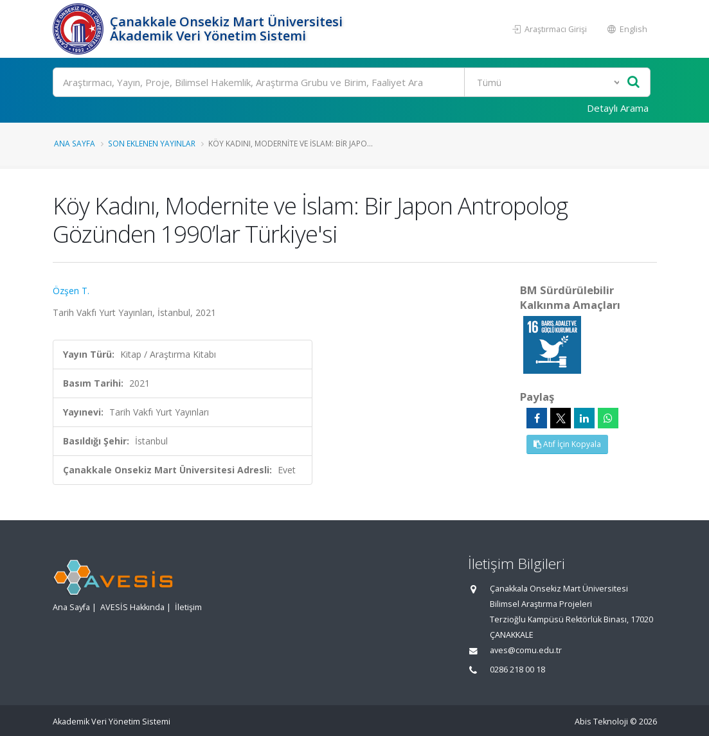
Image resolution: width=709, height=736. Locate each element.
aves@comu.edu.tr (526, 650)
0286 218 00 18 (517, 669)
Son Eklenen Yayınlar (151, 143)
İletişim (188, 607)
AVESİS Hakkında (132, 607)
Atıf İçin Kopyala (567, 444)
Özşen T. (71, 291)
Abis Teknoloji (601, 721)
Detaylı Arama (618, 107)
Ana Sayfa (74, 143)
